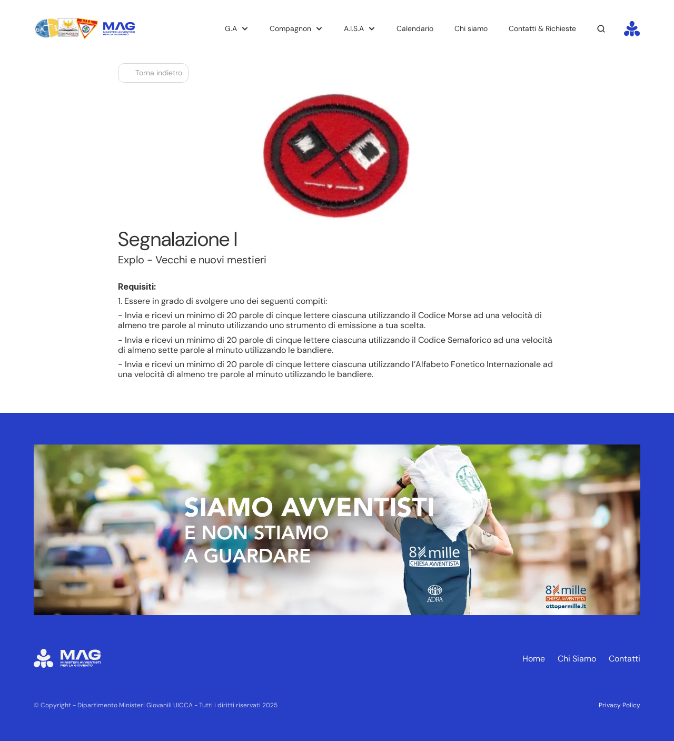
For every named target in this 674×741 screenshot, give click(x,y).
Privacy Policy (619, 705)
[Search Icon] (601, 29)
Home (533, 658)
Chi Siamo (577, 658)
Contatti (624, 658)
